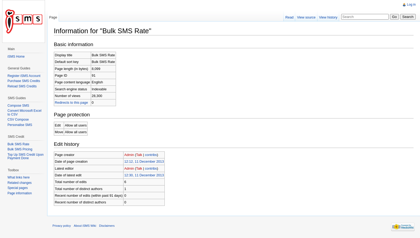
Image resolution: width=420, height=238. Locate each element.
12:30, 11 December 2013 (144, 175)
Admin (129, 155)
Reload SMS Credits (22, 86)
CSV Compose (18, 119)
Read (289, 17)
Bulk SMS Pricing (20, 149)
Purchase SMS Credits (24, 81)
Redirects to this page (71, 103)
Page (53, 17)
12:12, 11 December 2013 (144, 161)
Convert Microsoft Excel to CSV (25, 112)
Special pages (18, 188)
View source (306, 17)
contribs (151, 155)
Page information (20, 193)
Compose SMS (18, 105)
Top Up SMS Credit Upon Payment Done (26, 156)
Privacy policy (61, 225)
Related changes (20, 183)
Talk (139, 155)
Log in (411, 4)
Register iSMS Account (24, 76)
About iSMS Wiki (85, 225)
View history (328, 17)
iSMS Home (16, 56)
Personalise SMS (20, 125)
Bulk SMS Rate (18, 144)
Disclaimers (107, 225)
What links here (19, 177)
